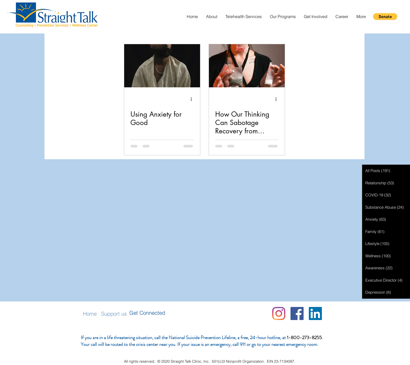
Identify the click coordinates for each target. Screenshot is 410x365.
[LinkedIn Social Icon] (315, 313)
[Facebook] (297, 313)
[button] (211, 16)
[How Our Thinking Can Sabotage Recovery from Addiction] (247, 65)
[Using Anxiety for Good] (162, 65)
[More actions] (193, 99)
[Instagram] (278, 313)
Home (90, 313)
